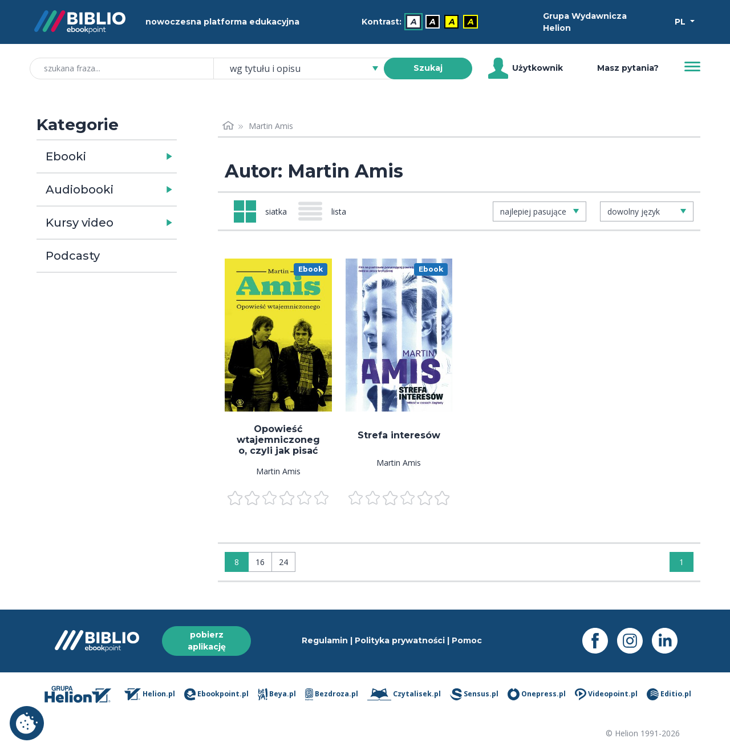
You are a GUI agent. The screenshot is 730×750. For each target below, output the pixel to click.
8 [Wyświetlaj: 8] (236, 562)
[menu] (278, 335)
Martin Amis (278, 471)
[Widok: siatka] (260, 211)
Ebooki (66, 156)
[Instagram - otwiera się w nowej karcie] (634, 641)
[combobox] (305, 68)
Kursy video (79, 222)
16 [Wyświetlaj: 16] (260, 562)
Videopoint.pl (606, 694)
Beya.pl (277, 694)
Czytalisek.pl (403, 694)
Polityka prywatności (400, 640)
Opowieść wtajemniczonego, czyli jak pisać (278, 440)
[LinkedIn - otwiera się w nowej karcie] (669, 641)
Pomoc (467, 640)
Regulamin (325, 640)
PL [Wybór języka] (681, 22)
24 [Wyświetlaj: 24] (283, 562)
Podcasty (73, 256)
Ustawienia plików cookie (27, 723)
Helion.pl (149, 694)
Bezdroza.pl (331, 694)
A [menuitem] (414, 22)
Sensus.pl (474, 694)
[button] (136, 156)
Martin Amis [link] (271, 125)
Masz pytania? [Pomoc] (628, 68)
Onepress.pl (537, 694)
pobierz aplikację (207, 641)
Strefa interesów (399, 435)
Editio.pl (669, 694)
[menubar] (422, 22)
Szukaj (428, 68)
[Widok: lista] (326, 211)
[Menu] (692, 67)
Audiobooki (79, 189)
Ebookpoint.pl (216, 694)
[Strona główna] (228, 126)
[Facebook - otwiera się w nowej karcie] (599, 641)
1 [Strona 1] (681, 562)
